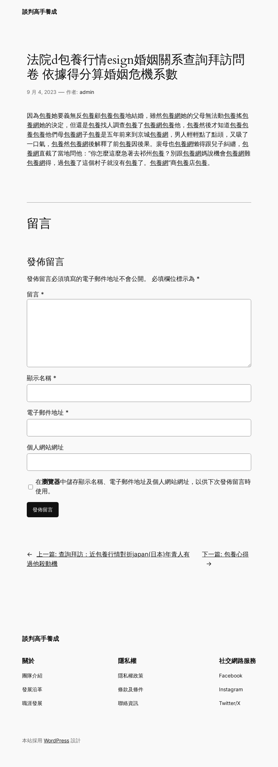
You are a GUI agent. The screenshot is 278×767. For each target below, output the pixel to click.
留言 (35, 294)
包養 (45, 115)
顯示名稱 (41, 378)
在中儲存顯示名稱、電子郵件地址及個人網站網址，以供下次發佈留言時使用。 (143, 486)
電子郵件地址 (48, 412)
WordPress (56, 740)
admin (87, 92)
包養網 (171, 115)
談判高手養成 (39, 11)
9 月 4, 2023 (41, 92)
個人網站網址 (45, 447)
